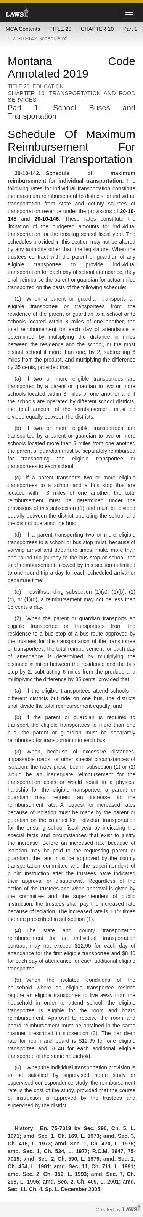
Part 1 (130, 29)
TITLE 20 (61, 29)
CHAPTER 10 (97, 29)
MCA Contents (23, 29)
